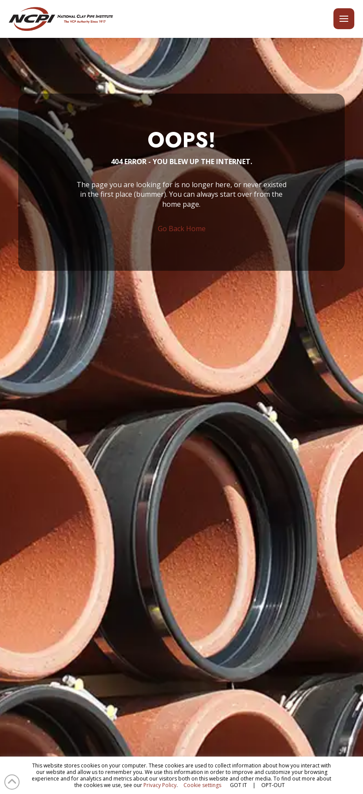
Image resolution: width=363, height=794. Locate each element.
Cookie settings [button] (202, 785)
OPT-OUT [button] (273, 785)
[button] (343, 18)
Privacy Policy (160, 785)
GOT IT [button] (238, 785)
